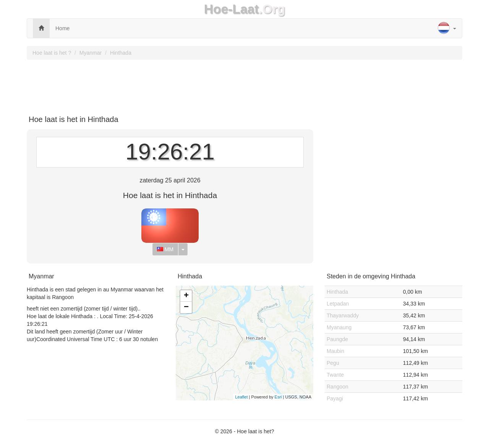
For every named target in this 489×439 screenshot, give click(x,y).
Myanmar (90, 53)
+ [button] (186, 296)
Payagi (335, 398)
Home (62, 28)
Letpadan (338, 304)
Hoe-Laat (231, 9)
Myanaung (339, 327)
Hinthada (120, 53)
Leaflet (241, 397)
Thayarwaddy (343, 315)
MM (165, 249)
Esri (278, 397)
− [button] (186, 307)
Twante (335, 375)
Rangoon (337, 387)
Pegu (333, 363)
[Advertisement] (244, 84)
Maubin (335, 351)
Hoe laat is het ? (51, 53)
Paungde (337, 339)
